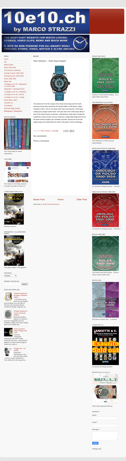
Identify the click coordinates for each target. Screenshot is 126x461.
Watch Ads (8, 81)
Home (60, 199)
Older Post (82, 199)
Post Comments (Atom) (51, 204)
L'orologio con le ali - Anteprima (15, 92)
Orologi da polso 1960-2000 (14, 76)
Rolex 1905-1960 (10, 79)
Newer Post (39, 199)
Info (5, 62)
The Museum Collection (12, 70)
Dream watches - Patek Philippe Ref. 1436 (20, 330)
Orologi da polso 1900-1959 (14, 73)
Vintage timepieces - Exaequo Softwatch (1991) (21, 295)
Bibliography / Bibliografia (13, 111)
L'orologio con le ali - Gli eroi (14, 94)
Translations (8, 105)
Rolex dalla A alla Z (11, 100)
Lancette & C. (9, 103)
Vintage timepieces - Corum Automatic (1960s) (21, 313)
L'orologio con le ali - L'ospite (14, 97)
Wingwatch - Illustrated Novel (14, 89)
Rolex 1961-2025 (10, 67)
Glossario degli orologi (12, 108)
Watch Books (8, 65)
